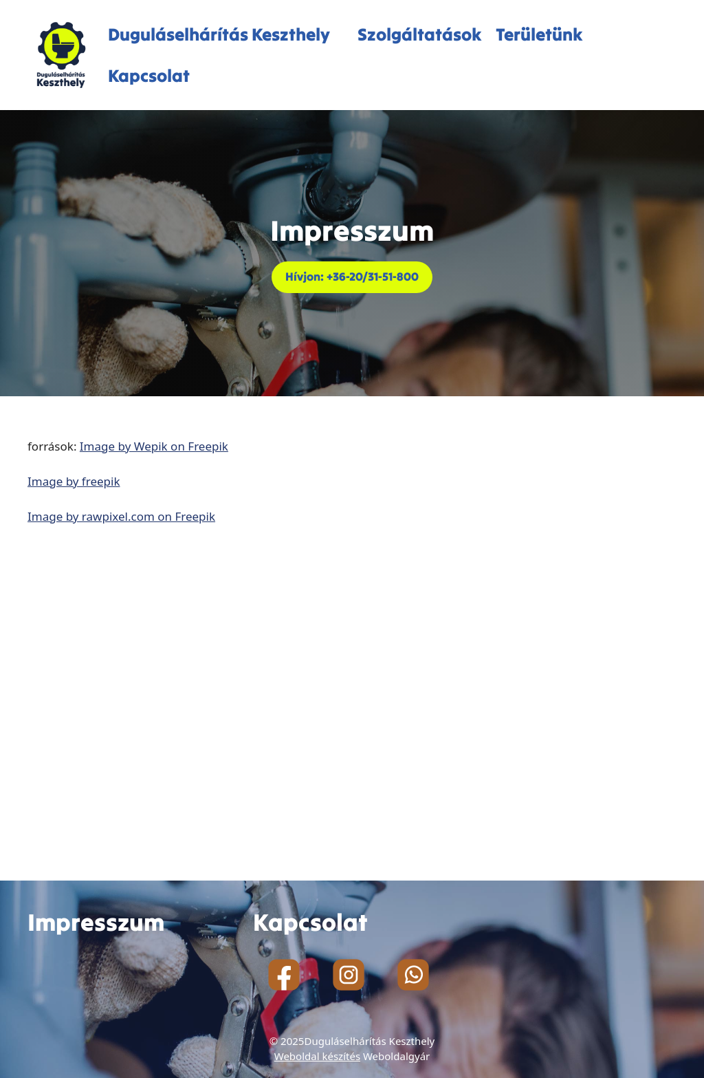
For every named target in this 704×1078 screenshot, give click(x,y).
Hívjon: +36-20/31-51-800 (352, 276)
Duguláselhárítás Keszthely (219, 34)
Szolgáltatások (420, 34)
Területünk (539, 34)
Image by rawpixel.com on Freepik (121, 516)
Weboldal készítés (317, 1056)
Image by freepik (74, 481)
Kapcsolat (149, 76)
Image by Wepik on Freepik (154, 446)
